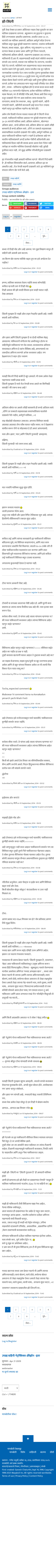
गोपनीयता (25, 1466)
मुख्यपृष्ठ (12, 18)
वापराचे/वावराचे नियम (10, 1466)
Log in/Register (9, 1341)
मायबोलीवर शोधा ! (9, 1414)
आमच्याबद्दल (35, 1466)
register (17, 216)
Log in (6, 216)
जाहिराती (32, 1452)
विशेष (23, 1452)
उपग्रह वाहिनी (14, 178)
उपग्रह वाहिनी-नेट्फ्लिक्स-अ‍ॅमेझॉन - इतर (18, 192)
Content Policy (36, 1476)
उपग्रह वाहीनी (17, 184)
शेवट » (28, 243)
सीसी (52, 1452)
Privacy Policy (21, 1476)
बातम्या (43, 1452)
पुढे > (44, 236)
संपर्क (43, 1466)
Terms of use (8, 1476)
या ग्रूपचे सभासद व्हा (10, 1372)
